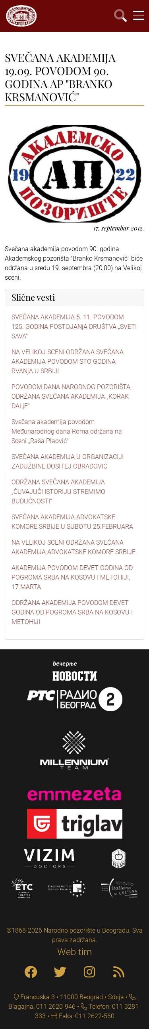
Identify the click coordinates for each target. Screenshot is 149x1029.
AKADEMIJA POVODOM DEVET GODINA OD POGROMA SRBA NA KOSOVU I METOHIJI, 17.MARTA (72, 577)
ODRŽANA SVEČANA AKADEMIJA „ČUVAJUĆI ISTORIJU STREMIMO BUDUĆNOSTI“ (58, 491)
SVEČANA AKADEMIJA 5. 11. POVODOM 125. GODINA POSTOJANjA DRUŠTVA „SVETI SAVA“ (74, 326)
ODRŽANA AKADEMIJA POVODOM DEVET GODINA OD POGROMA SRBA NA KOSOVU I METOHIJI (72, 612)
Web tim (74, 952)
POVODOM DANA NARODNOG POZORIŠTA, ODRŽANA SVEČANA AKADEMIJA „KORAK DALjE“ (72, 396)
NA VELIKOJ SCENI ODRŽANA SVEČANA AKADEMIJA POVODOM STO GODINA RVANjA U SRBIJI (68, 361)
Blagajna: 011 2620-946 (41, 1006)
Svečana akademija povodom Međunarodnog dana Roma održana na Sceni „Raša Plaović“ (67, 431)
